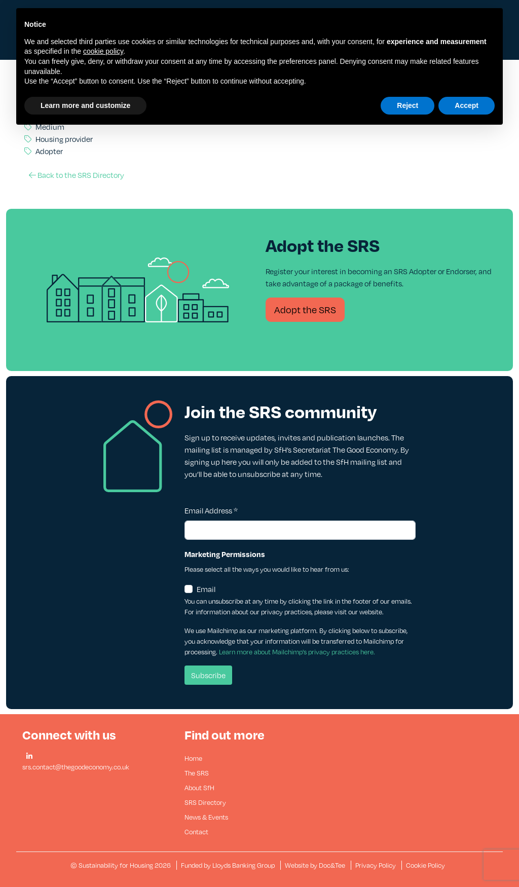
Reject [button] (407, 105)
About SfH (199, 787)
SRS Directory (205, 802)
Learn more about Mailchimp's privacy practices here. (297, 651)
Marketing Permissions (224, 554)
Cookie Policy (425, 865)
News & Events (206, 817)
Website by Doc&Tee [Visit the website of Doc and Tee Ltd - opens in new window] (316, 865)
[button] (29, 756)
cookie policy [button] (103, 51)
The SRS (196, 773)
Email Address (211, 510)
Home (193, 758)
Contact (196, 831)
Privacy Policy (375, 865)
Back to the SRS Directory (76, 175)
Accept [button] (466, 105)
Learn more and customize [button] (85, 105)
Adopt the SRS (305, 309)
